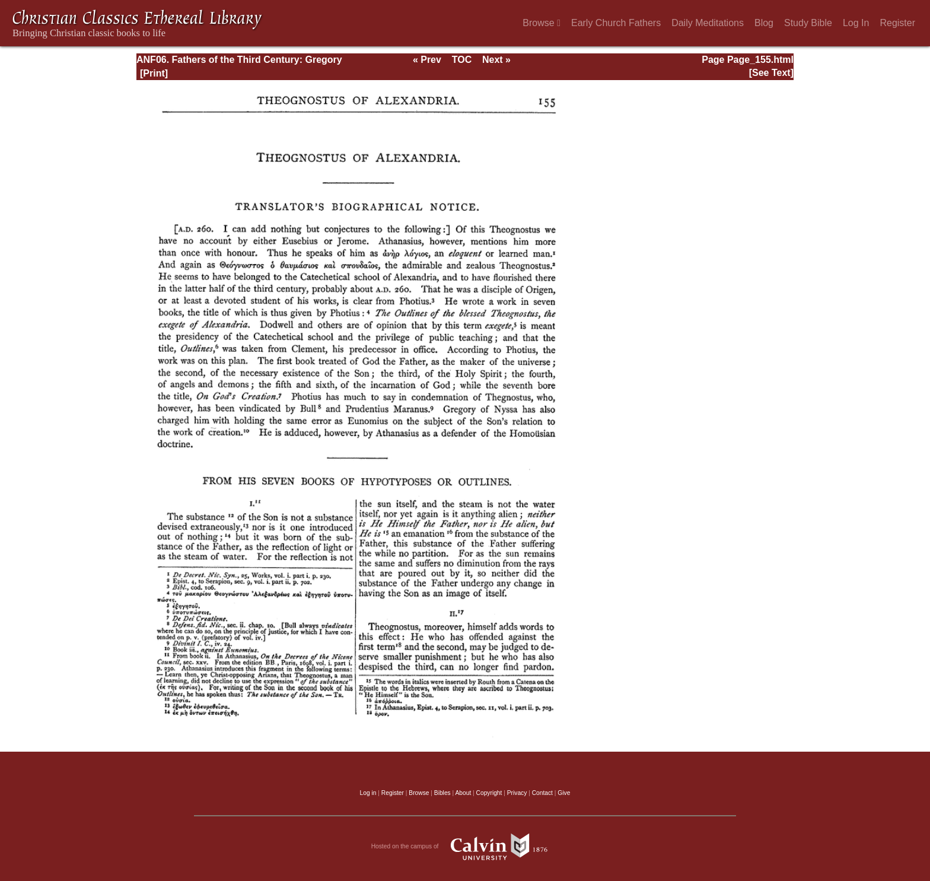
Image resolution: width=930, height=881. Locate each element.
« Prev (427, 60)
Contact (542, 793)
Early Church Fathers (616, 23)
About (463, 793)
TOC (462, 60)
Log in (368, 793)
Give (564, 793)
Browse (541, 23)
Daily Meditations (707, 23)
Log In (856, 23)
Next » (496, 60)
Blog (763, 23)
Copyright (489, 793)
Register (897, 23)
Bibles (442, 793)
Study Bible (808, 23)
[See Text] (771, 73)
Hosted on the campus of (465, 846)
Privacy (517, 793)
